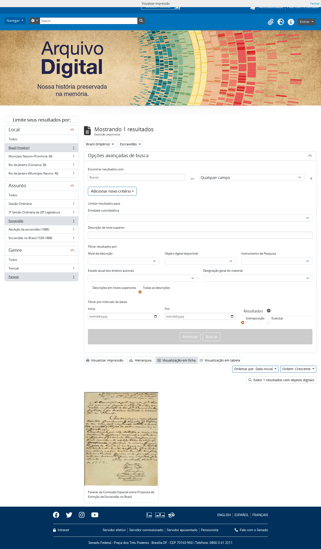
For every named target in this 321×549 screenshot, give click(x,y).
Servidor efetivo (114, 530)
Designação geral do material (223, 270)
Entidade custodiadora (103, 210)
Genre (15, 251)
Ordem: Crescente (297, 369)
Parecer (41, 277)
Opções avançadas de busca (118, 156)
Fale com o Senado (251, 530)
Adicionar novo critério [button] (111, 191)
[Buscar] (136, 177)
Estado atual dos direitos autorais (111, 270)
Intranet (61, 530)
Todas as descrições (156, 288)
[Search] (88, 20)
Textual (41, 269)
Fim (167, 309)
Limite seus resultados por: (42, 120)
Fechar (315, 3)
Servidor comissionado (146, 530)
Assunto (17, 186)
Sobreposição (255, 318)
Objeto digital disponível (181, 253)
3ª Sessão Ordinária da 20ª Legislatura (41, 213)
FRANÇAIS (260, 515)
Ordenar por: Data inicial (254, 369)
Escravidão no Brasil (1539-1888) (41, 239)
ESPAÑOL (242, 515)
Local (14, 130)
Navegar (14, 20)
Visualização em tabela (220, 360)
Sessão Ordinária (41, 204)
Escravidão (41, 221)
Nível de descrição (100, 253)
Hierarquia (140, 360)
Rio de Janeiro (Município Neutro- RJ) (41, 174)
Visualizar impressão (104, 360)
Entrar (305, 21)
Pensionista (209, 530)
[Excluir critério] (311, 178)
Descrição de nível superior (106, 227)
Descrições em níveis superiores (114, 288)
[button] (270, 22)
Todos (13, 139)
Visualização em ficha (176, 360)
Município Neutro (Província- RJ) (41, 157)
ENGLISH (224, 515)
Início (91, 309)
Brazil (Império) (41, 148)
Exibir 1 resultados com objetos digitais (281, 380)
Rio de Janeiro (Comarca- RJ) (41, 165)
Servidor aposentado (182, 530)
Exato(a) (277, 318)
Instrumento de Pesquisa (258, 253)
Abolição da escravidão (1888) (41, 230)
